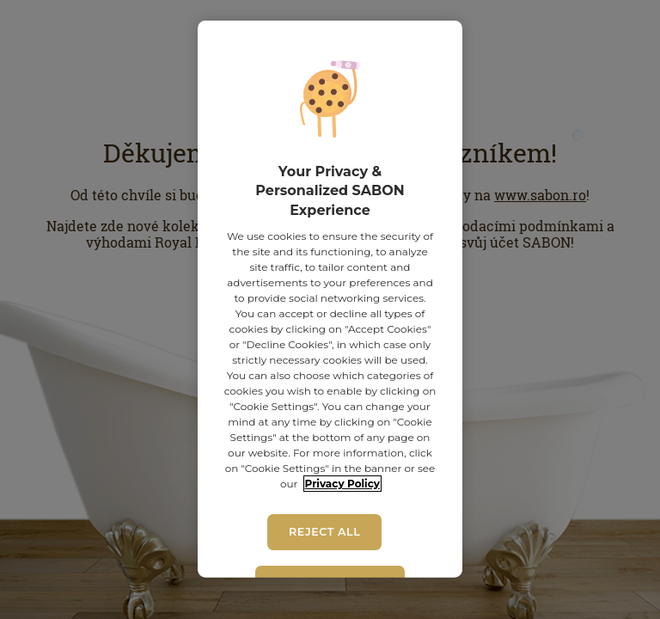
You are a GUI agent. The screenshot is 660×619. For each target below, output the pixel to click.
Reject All (324, 531)
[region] (329, 299)
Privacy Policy (342, 483)
